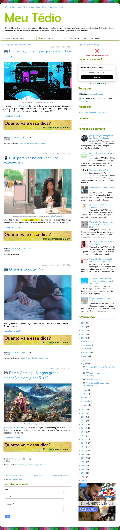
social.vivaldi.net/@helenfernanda (94, 112)
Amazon (22, 143)
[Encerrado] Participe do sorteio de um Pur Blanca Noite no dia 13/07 (101, 224)
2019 (83, 417)
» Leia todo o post (12, 116)
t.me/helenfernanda (95, 94)
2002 (83, 480)
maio (85, 390)
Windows (43, 143)
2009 (83, 454)
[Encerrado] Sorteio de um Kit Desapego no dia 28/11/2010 (101, 260)
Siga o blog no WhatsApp (88, 45)
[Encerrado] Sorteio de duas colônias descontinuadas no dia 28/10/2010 (101, 281)
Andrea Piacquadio (56, 216)
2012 (83, 443)
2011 (83, 447)
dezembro (87, 341)
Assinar (97, 77)
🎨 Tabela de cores (46, 38)
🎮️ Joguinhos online (92, 38)
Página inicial (38, 475)
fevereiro (87, 401)
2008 (83, 458)
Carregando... (83, 124)
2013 (83, 439)
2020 (83, 413)
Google (45, 358)
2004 (83, 473)
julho (85, 360)
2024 (83, 330)
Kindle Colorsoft (19, 38)
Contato (44, 7)
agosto (86, 356)
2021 (83, 409)
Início (6, 7)
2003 (83, 477)
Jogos (37, 143)
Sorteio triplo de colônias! (99, 170)
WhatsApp (53, 7)
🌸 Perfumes (75, 38)
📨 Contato (61, 38)
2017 (83, 424)
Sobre (38, 7)
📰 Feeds (6, 38)
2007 (83, 462)
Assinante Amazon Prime (14, 427)
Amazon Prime (22, 7)
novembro (87, 345)
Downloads (30, 143)
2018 (83, 421)
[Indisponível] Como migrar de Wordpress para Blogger (101, 136)
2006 (83, 465)
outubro (86, 349)
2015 (83, 432)
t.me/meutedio (83, 101)
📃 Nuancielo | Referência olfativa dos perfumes (99, 299)
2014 (83, 436)
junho (85, 364)
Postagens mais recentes (15, 475)
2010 (83, 450)
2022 (83, 338)
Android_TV (30, 358)
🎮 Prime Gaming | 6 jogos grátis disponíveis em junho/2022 (31, 375)
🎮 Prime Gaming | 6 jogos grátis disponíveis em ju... (96, 384)
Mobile (12, 7)
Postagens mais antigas (60, 475)
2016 (83, 428)
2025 (83, 327)
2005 (83, 469)
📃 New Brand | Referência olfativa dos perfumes (100, 206)
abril (85, 394)
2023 (83, 334)
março (86, 397)
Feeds (61, 7)
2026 (83, 323)
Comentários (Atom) (16, 479)
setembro (87, 352)
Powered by (97, 83)
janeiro (86, 405)
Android (22, 358)
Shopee (31, 7)
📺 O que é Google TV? (23, 269)
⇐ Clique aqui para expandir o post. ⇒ (19, 45)
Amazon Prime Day (20, 106)
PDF (21, 254)
